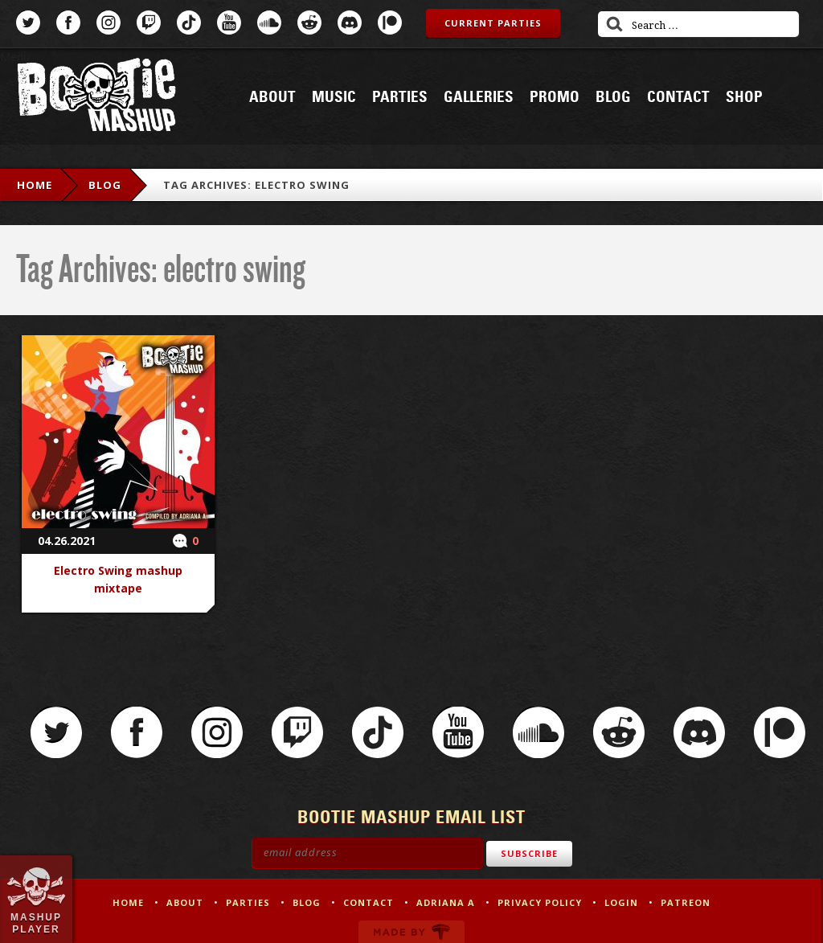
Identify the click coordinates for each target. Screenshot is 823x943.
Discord (350, 22)
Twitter (28, 22)
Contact (678, 97)
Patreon (390, 22)
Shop (744, 97)
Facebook (68, 22)
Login (621, 902)
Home (34, 185)
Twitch (149, 22)
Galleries (479, 97)
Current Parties (493, 23)
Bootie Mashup (96, 97)
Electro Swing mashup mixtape (118, 579)
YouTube (229, 22)
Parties (400, 97)
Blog (613, 97)
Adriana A (445, 902)
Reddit (309, 22)
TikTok (189, 22)
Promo (554, 97)
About (272, 97)
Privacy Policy (539, 902)
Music (334, 97)
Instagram (108, 22)
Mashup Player (36, 923)
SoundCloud (269, 22)
